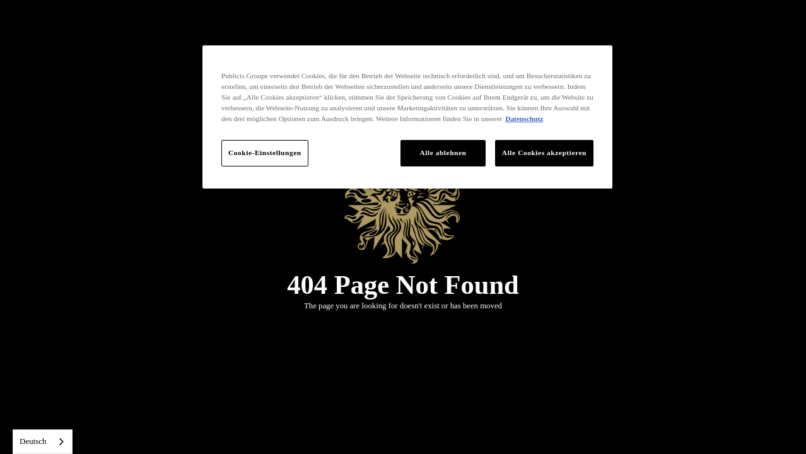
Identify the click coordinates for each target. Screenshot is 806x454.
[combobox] (43, 441)
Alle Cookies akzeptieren (544, 152)
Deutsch (33, 441)
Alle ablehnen (442, 152)
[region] (407, 117)
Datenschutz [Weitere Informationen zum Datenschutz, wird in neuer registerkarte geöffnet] (524, 118)
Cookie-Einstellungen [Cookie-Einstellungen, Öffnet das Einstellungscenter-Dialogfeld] (264, 152)
